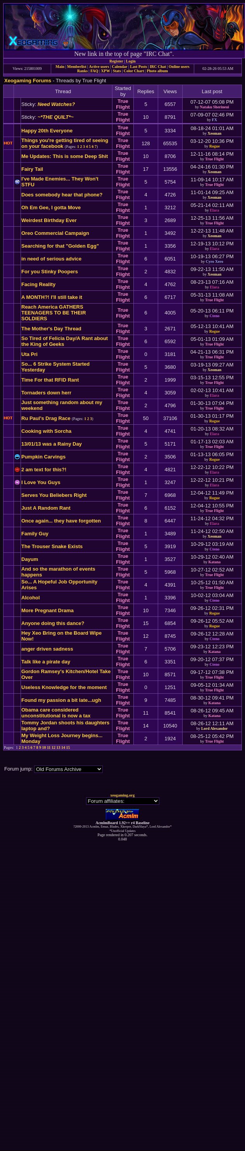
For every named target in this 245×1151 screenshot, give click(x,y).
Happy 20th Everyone (46, 131)
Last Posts (138, 66)
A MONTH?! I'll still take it (51, 297)
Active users (99, 66)
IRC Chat (158, 66)
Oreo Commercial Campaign (55, 233)
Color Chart (134, 71)
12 (53, 747)
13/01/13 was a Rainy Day (51, 444)
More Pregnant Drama (47, 610)
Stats (117, 71)
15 (68, 747)
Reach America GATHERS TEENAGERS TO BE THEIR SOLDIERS (53, 312)
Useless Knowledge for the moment (64, 687)
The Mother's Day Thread (51, 329)
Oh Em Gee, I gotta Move (51, 207)
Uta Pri (29, 354)
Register (116, 61)
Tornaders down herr (46, 393)
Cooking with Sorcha (46, 431)
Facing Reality (38, 284)
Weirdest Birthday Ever (49, 220)
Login (131, 61)
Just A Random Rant (46, 508)
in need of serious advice (51, 259)
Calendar (119, 66)
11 (48, 747)
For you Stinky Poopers (49, 271)
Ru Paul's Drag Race (46, 418)
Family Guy (34, 533)
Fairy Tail (32, 169)
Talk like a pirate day (45, 662)
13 (58, 747)
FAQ (94, 71)
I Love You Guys (40, 482)
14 (63, 747)
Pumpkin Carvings (43, 457)
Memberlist (76, 66)
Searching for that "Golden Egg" (60, 246)
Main (59, 66)
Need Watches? (56, 104)
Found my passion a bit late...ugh (61, 700)
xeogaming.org (122, 795)
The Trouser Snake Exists (52, 546)
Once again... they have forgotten (61, 521)
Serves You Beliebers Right (54, 495)
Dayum (29, 559)
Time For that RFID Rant (50, 380)
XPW (105, 71)
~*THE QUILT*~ (56, 117)
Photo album (157, 71)
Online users (179, 66)
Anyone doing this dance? (53, 623)
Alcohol (30, 598)
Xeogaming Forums (27, 80)
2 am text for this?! (43, 469)
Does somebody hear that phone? (61, 195)
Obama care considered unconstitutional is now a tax (55, 713)
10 (44, 747)
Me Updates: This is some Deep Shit (64, 156)
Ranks (82, 71)
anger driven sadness (47, 649)
